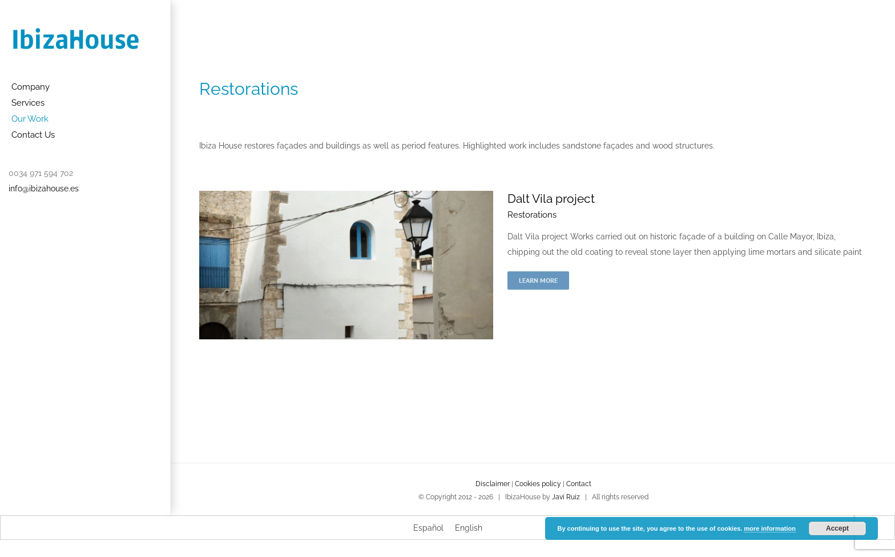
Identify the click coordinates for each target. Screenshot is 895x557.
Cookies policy (538, 484)
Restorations (532, 215)
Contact (578, 484)
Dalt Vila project (551, 198)
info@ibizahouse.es (44, 188)
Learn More (538, 280)
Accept (837, 528)
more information (769, 528)
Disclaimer (492, 484)
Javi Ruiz (566, 497)
